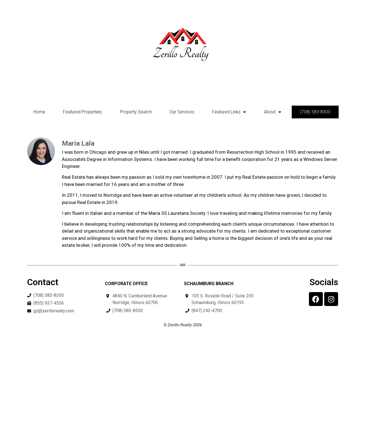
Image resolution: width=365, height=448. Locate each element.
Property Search (136, 112)
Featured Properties (82, 112)
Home (39, 112)
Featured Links (229, 112)
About (272, 112)
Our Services (182, 112)
